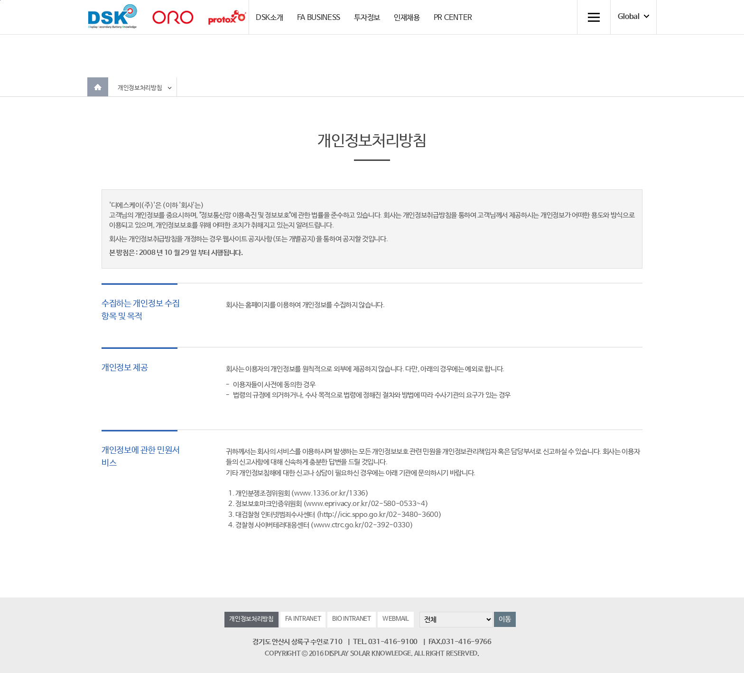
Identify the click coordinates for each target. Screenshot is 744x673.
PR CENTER (453, 17)
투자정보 (367, 17)
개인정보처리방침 (140, 88)
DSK (112, 16)
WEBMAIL (395, 619)
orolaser (172, 17)
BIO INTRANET (351, 619)
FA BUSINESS (319, 17)
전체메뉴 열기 (593, 17)
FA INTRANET (303, 619)
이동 (505, 619)
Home (97, 86)
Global (629, 17)
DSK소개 (269, 17)
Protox (227, 17)
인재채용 (407, 17)
